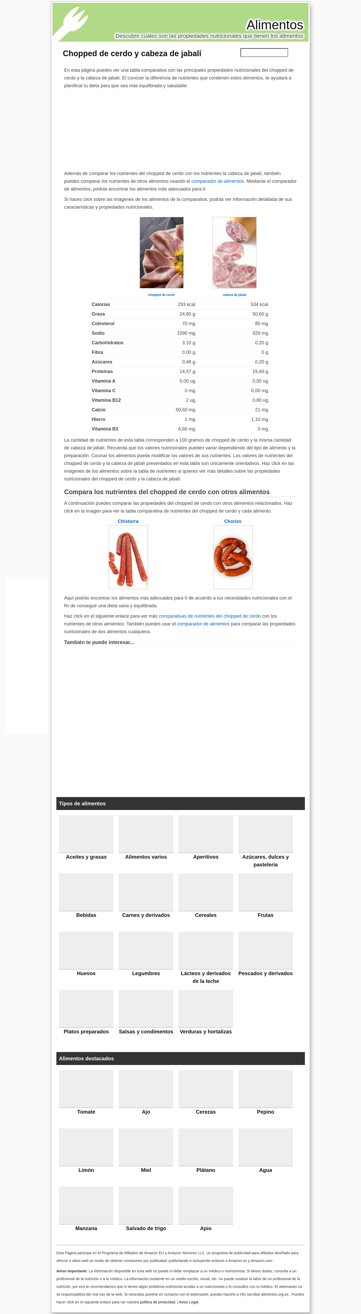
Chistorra (128, 521)
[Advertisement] (180, 128)
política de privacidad (157, 1302)
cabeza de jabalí (234, 295)
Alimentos (274, 25)
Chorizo (233, 521)
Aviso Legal (188, 1302)
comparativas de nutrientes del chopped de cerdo (210, 616)
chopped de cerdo (161, 295)
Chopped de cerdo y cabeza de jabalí (132, 53)
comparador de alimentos (217, 181)
